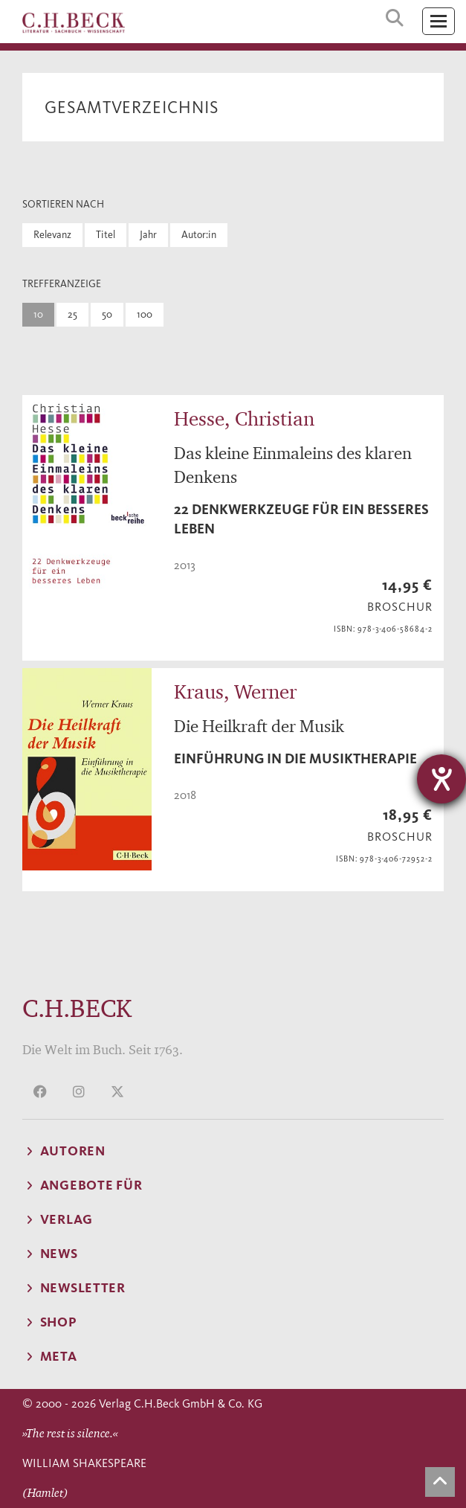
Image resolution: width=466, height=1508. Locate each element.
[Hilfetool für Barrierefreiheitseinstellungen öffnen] (441, 778)
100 (144, 314)
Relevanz (52, 234)
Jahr (148, 234)
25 (72, 314)
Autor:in (198, 234)
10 (38, 314)
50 (107, 314)
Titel (105, 234)
